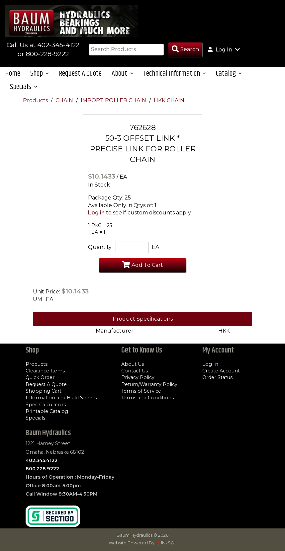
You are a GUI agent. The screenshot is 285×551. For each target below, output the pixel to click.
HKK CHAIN (169, 100)
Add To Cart (142, 264)
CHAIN (64, 100)
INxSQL (169, 542)
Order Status (217, 377)
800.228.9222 (42, 469)
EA (155, 247)
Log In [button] (223, 49)
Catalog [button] (229, 73)
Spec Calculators (46, 405)
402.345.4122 (41, 460)
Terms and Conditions (147, 398)
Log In (210, 364)
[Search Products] (185, 49)
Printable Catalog (47, 411)
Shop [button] (39, 73)
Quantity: (100, 247)
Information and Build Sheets (61, 398)
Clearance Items (45, 371)
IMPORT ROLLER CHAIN (114, 100)
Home (12, 73)
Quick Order (40, 377)
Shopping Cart (43, 391)
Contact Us (134, 371)
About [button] (122, 73)
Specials (35, 418)
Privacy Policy (137, 377)
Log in (96, 212)
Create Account (221, 371)
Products (36, 100)
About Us (132, 364)
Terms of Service (141, 391)
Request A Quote (80, 73)
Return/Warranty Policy (149, 384)
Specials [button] (23, 87)
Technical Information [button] (174, 73)
